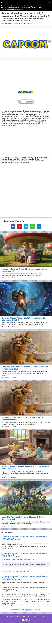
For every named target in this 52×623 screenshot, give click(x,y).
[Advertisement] (26, 73)
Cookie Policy (40, 616)
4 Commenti (29, 23)
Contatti (22, 616)
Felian (4, 539)
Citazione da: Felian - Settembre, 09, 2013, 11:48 (18, 560)
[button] (49, 2)
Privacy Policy (30, 616)
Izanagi (5, 556)
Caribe (13, 278)
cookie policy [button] (40, 7)
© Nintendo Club (12, 616)
